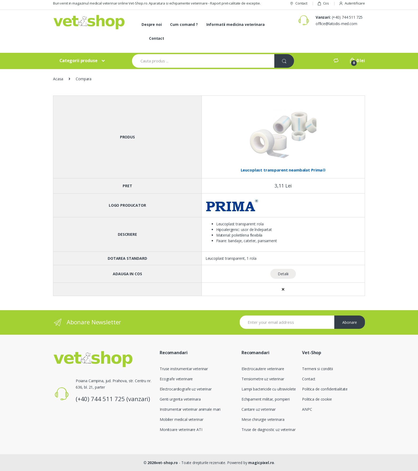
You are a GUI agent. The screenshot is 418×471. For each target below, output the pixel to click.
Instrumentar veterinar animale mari (190, 409)
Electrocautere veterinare (263, 368)
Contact (298, 3)
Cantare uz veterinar (259, 409)
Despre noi (152, 24)
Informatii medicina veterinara (235, 24)
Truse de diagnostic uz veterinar (269, 429)
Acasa (58, 78)
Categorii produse (78, 60)
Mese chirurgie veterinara (263, 419)
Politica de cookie (317, 399)
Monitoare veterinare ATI (181, 429)
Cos (323, 3)
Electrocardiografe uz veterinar (186, 389)
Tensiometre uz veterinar (263, 378)
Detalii (283, 273)
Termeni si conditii (317, 368)
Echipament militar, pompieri (266, 399)
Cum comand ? (184, 24)
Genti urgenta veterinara (180, 399)
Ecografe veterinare (176, 378)
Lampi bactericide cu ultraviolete (269, 389)
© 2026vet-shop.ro (160, 462)
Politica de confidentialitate (325, 389)
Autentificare (352, 3)
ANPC (307, 409)
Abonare (349, 322)
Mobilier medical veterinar (181, 419)
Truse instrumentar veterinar (184, 368)
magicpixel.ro (261, 462)
